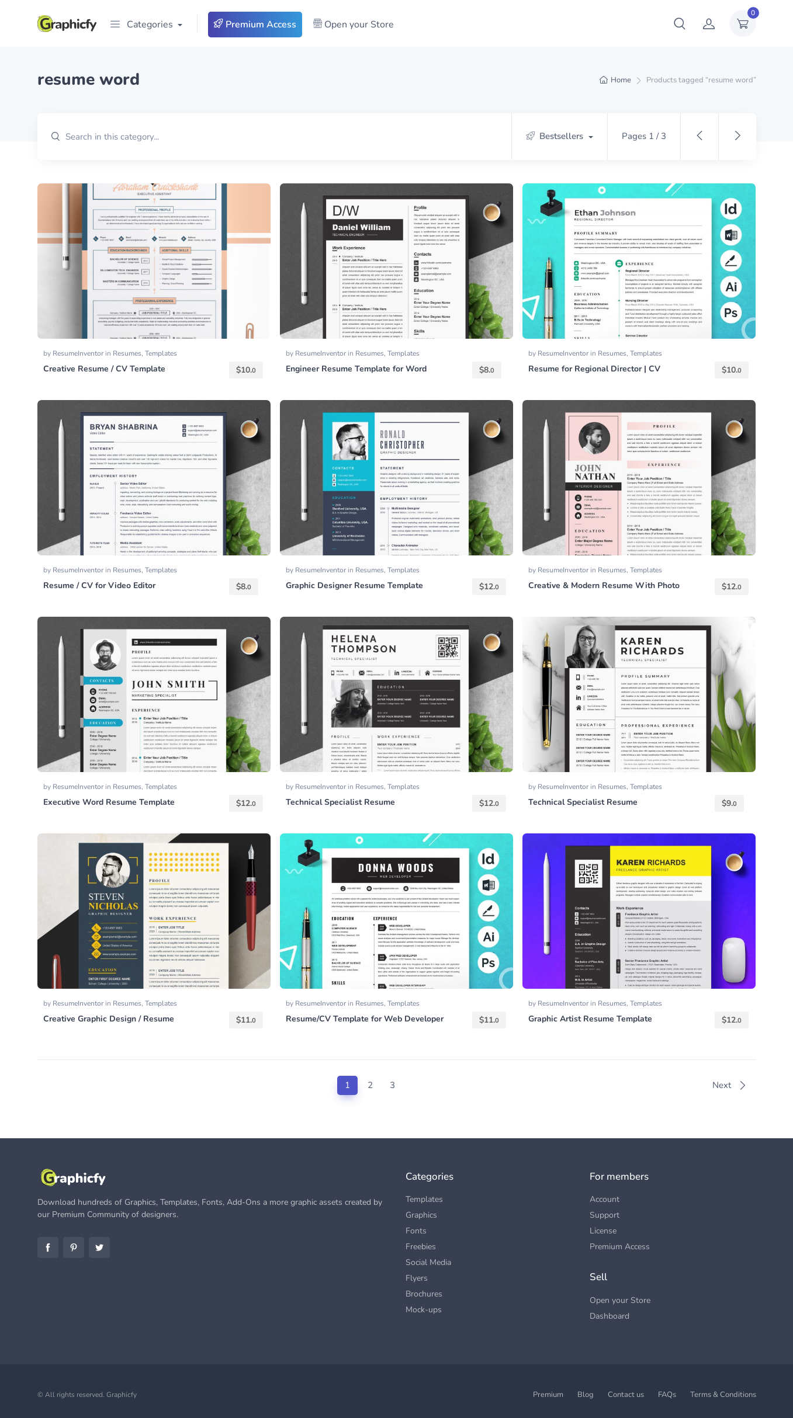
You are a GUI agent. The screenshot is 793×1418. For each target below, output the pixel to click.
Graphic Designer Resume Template (354, 585)
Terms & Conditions (723, 1394)
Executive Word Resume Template (109, 802)
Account (604, 1199)
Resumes (127, 353)
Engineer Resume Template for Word (356, 368)
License (603, 1230)
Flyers (417, 1278)
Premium (548, 1394)
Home (621, 80)
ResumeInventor (79, 353)
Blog (585, 1394)
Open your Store (353, 24)
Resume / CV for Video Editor (99, 585)
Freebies (421, 1246)
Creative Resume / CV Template (104, 368)
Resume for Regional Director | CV (594, 368)
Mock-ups (424, 1309)
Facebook (48, 1247)
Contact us (626, 1394)
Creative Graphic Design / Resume (108, 1018)
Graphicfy (121, 1394)
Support (604, 1215)
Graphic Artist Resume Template (590, 1018)
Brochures (424, 1293)
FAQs (667, 1394)
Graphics (421, 1215)
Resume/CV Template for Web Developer (365, 1018)
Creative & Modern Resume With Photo (604, 585)
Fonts (416, 1230)
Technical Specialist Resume (340, 802)
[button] (679, 23)
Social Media (428, 1262)
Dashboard (609, 1316)
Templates (161, 353)
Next (729, 1085)
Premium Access (255, 24)
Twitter (99, 1247)
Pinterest (74, 1247)
